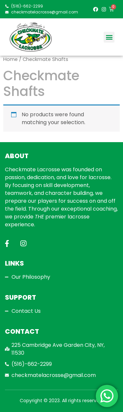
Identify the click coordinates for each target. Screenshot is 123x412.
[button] (109, 37)
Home (10, 59)
